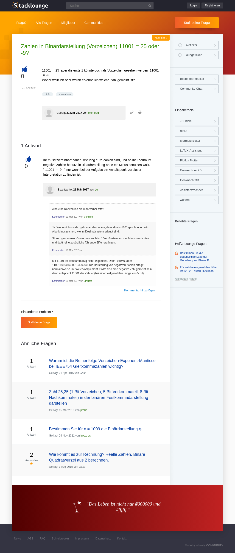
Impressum (82, 538)
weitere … (186, 200)
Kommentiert (58, 217)
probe (83, 410)
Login (193, 5)
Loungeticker (193, 55)
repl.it (183, 131)
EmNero (88, 281)
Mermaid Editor (190, 140)
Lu (96, 189)
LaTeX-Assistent (190, 150)
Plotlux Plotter (189, 160)
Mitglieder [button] (68, 23)
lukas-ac (86, 435)
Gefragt (61, 112)
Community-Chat (191, 88)
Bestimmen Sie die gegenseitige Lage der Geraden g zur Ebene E (194, 257)
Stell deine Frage (197, 23)
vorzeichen (65, 94)
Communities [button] (93, 23)
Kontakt (122, 538)
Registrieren (212, 5)
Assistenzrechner (191, 190)
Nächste (161, 37)
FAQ (42, 538)
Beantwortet (65, 189)
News (17, 538)
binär (47, 94)
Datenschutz (103, 538)
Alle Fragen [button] (44, 23)
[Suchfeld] (110, 5)
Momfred (93, 112)
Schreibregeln (60, 538)
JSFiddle (186, 121)
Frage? (21, 23)
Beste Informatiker (192, 78)
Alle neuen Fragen (186, 278)
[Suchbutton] (150, 5)
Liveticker (191, 45)
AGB (30, 538)
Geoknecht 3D (189, 180)
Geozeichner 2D (190, 170)
